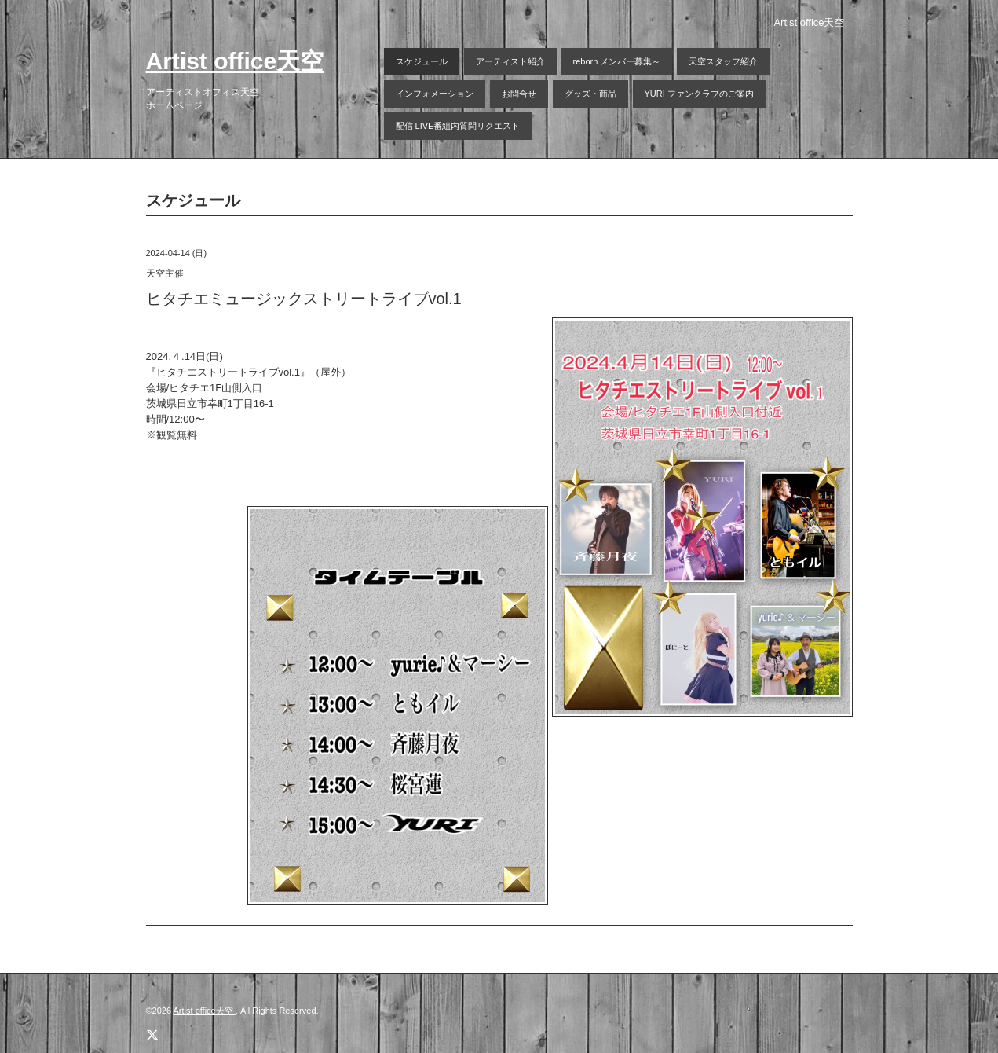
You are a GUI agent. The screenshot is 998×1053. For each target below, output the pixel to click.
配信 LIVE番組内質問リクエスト (458, 125)
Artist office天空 (235, 61)
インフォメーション (434, 93)
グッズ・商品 (590, 93)
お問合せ (519, 93)
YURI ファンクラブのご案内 (699, 93)
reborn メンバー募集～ (617, 61)
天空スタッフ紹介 (723, 61)
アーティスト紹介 (510, 61)
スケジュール (422, 61)
